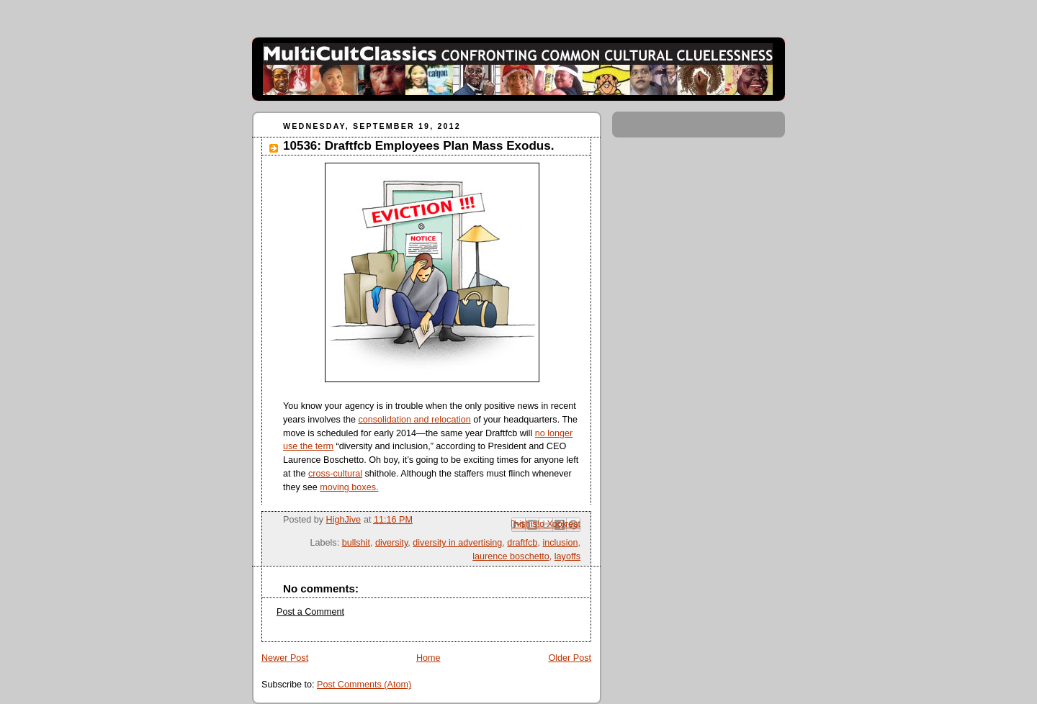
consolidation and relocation (414, 420)
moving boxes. (349, 487)
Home (428, 658)
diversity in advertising (457, 543)
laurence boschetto (510, 556)
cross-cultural (335, 474)
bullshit (356, 543)
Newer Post (284, 658)
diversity (391, 543)
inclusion (560, 543)
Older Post (569, 658)
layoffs (567, 556)
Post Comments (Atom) (364, 685)
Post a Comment (310, 612)
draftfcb (522, 543)
